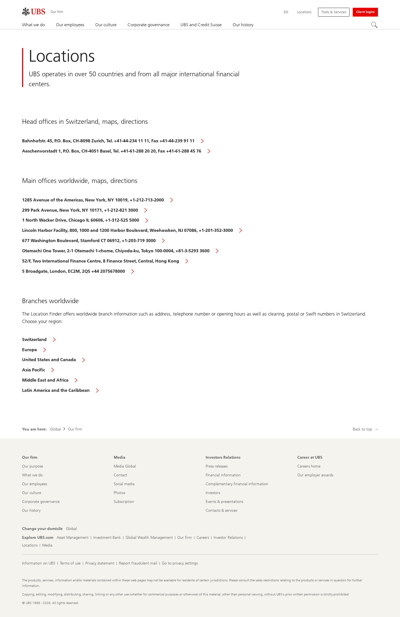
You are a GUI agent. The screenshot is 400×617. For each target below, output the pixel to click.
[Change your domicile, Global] (71, 529)
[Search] (374, 25)
